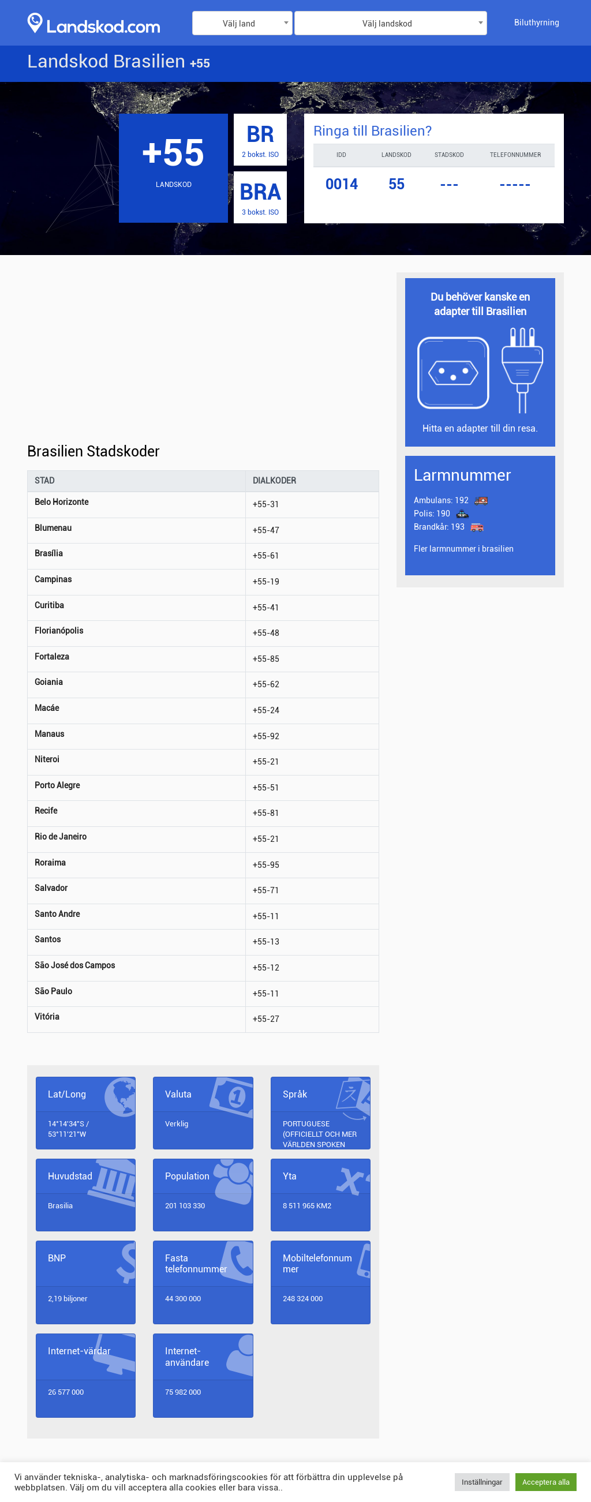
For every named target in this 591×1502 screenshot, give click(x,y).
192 (441, 500)
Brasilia (60, 1205)
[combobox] (242, 23)
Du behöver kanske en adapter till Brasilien (480, 304)
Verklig (176, 1123)
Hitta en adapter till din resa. (480, 428)
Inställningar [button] (482, 1482)
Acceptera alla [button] (546, 1482)
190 (432, 513)
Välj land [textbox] (239, 23)
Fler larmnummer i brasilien (464, 548)
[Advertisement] (203, 358)
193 (440, 526)
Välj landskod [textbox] (387, 23)
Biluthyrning (536, 22)
